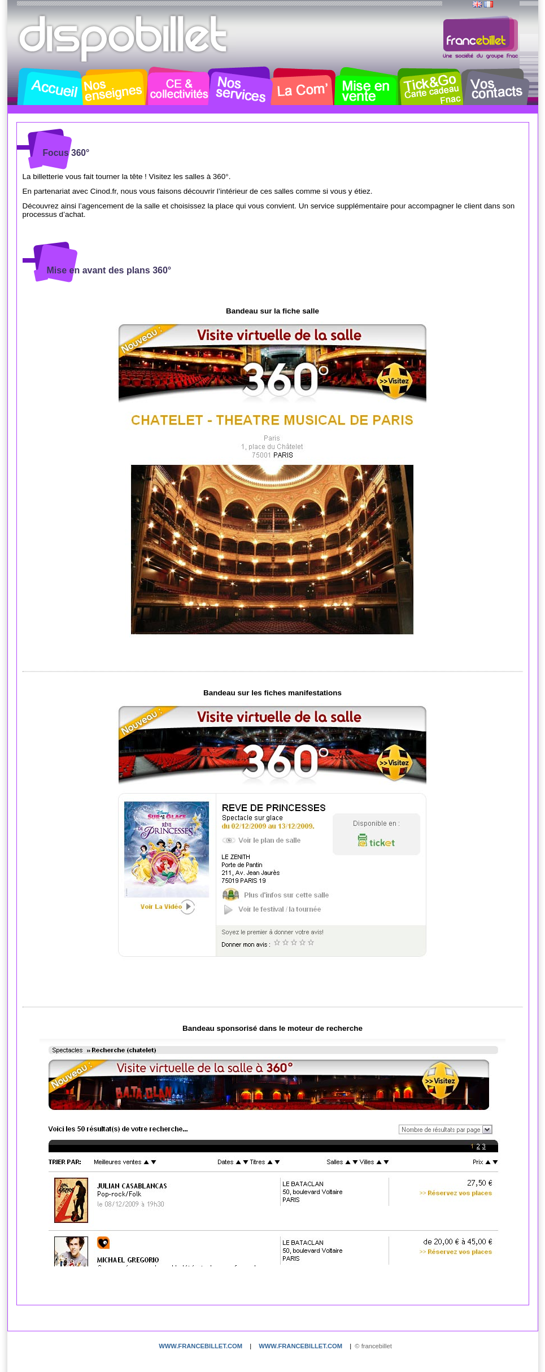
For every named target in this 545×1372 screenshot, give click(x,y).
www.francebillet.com (200, 1346)
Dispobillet (124, 38)
